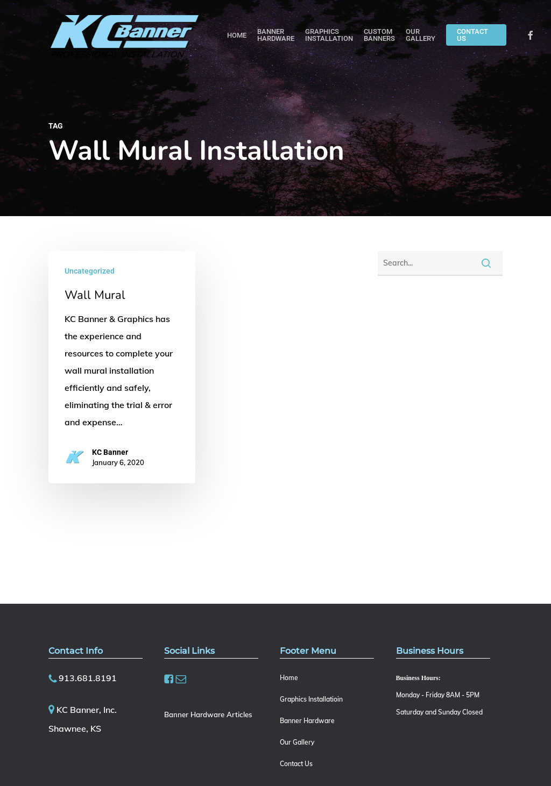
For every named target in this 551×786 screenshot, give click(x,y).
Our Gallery (297, 742)
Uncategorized (90, 271)
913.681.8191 (88, 678)
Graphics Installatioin (311, 699)
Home (289, 678)
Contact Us (296, 764)
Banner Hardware (307, 721)
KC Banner (110, 452)
